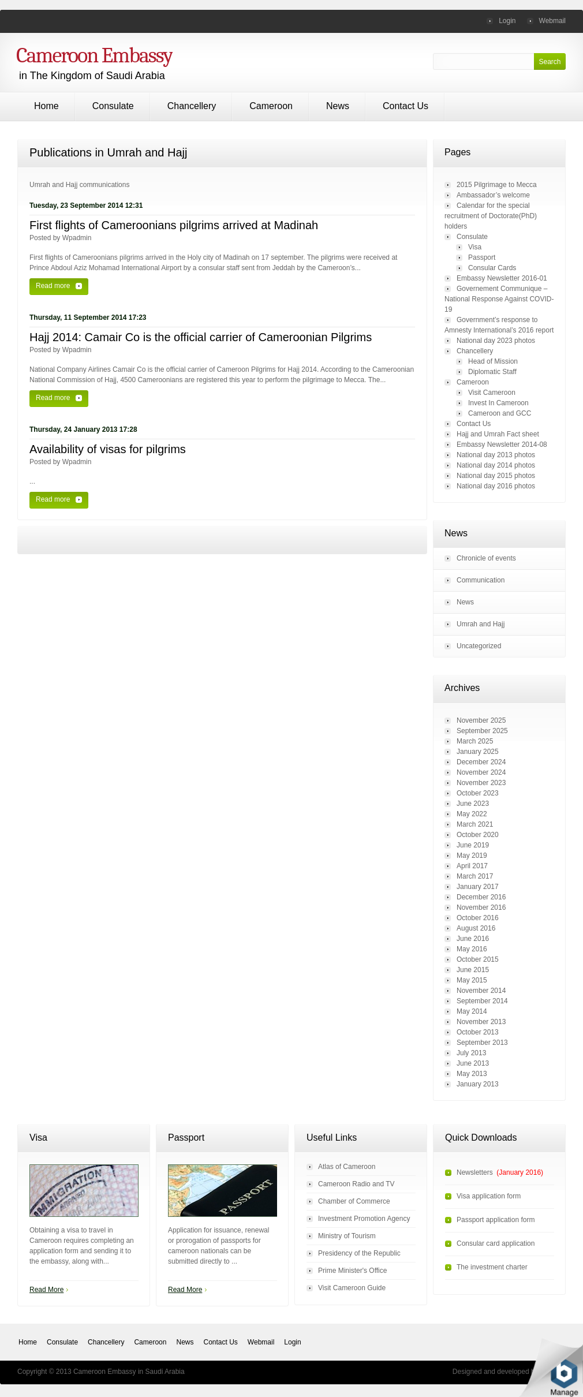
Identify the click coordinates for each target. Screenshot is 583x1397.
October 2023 (478, 793)
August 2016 (476, 928)
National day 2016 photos (496, 486)
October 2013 (478, 1032)
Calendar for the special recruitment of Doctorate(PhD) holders (490, 215)
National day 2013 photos (496, 455)
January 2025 (478, 752)
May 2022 (472, 814)
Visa (474, 247)
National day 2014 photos (496, 465)
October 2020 (478, 835)
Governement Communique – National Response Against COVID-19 (499, 299)
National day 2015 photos (496, 476)
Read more (53, 286)
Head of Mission (493, 361)
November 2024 (481, 772)
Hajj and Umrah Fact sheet (498, 434)
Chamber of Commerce (354, 1201)
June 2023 (473, 804)
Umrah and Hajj (480, 624)
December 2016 (481, 897)
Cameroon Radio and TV (356, 1184)
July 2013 (471, 1053)
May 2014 (472, 1011)
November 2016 (481, 907)
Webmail (552, 21)
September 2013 (482, 1043)
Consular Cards (492, 268)
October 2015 (478, 959)
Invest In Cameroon (498, 403)
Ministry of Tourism (347, 1236)
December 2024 (481, 762)
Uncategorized (479, 646)
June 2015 (473, 970)
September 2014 (482, 1001)
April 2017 (472, 866)
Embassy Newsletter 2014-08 (502, 444)
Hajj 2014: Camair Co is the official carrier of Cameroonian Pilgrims (200, 337)
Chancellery (191, 106)
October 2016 (478, 918)
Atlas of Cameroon (346, 1167)
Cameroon (271, 106)
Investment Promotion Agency (364, 1219)
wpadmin (77, 238)
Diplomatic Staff (492, 372)
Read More (46, 1290)
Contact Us (405, 106)
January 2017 (478, 887)
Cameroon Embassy (94, 55)
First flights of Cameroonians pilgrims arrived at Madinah (173, 225)
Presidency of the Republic (359, 1253)
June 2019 (473, 845)
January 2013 (478, 1084)
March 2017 (475, 876)
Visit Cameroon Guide (352, 1288)
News (337, 106)
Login (507, 21)
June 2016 (473, 939)
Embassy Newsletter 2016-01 (502, 278)
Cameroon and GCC (499, 413)
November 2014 (481, 991)
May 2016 (472, 949)
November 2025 (481, 720)
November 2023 (481, 783)
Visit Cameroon (491, 393)
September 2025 (482, 731)
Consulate (113, 106)
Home (46, 106)
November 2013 (481, 1022)
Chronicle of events (486, 558)
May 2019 (472, 855)
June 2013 (473, 1063)
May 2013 (472, 1074)
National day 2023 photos (496, 341)
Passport (481, 257)
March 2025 (475, 741)
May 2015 (472, 980)
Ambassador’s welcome (493, 195)
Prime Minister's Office (352, 1271)
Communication (480, 580)
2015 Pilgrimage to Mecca (497, 185)
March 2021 (475, 824)
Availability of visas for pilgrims (107, 449)
